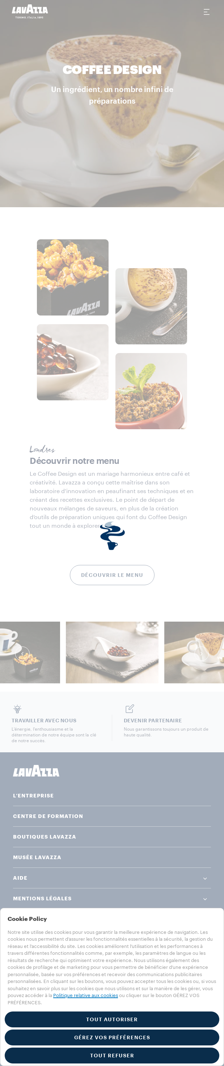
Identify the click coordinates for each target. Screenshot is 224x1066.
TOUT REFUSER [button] (112, 1055)
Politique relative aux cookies (85, 995)
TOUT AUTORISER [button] (112, 1019)
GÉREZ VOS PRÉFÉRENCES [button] (112, 1037)
